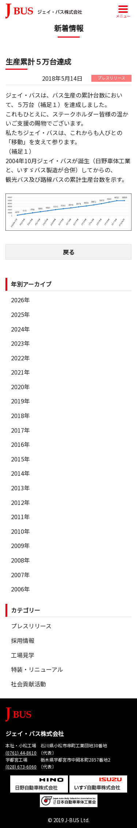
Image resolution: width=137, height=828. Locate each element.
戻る (69, 252)
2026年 (20, 299)
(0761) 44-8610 (21, 753)
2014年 (20, 473)
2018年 (20, 415)
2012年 (20, 502)
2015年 (20, 459)
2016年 (20, 444)
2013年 (20, 487)
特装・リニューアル (37, 669)
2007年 (20, 574)
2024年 (20, 329)
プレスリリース (31, 625)
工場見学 (22, 655)
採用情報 (22, 640)
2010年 (20, 531)
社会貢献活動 (28, 683)
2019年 (20, 400)
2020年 (20, 386)
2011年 (20, 516)
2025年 (20, 314)
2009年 (20, 545)
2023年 (20, 343)
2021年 (20, 372)
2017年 (20, 430)
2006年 (20, 588)
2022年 (20, 357)
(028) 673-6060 (21, 766)
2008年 (20, 560)
